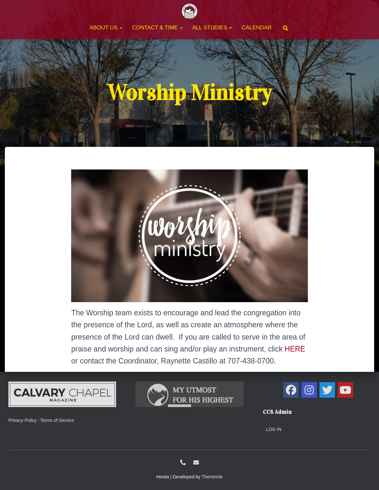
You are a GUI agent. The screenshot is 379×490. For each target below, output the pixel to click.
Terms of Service (57, 420)
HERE (295, 349)
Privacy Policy (22, 420)
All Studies (212, 28)
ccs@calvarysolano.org (196, 462)
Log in (273, 429)
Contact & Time (157, 28)
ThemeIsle (212, 476)
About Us (106, 28)
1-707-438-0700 (183, 462)
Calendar (257, 28)
